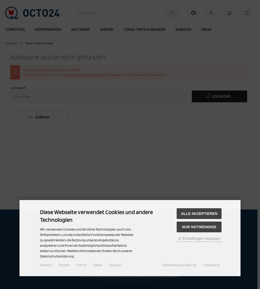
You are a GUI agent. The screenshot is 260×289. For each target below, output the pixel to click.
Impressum (211, 265)
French (81, 265)
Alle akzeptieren (199, 214)
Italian (98, 265)
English (64, 265)
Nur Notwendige (199, 227)
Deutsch (46, 265)
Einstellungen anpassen (199, 238)
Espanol (115, 265)
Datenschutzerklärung (179, 265)
